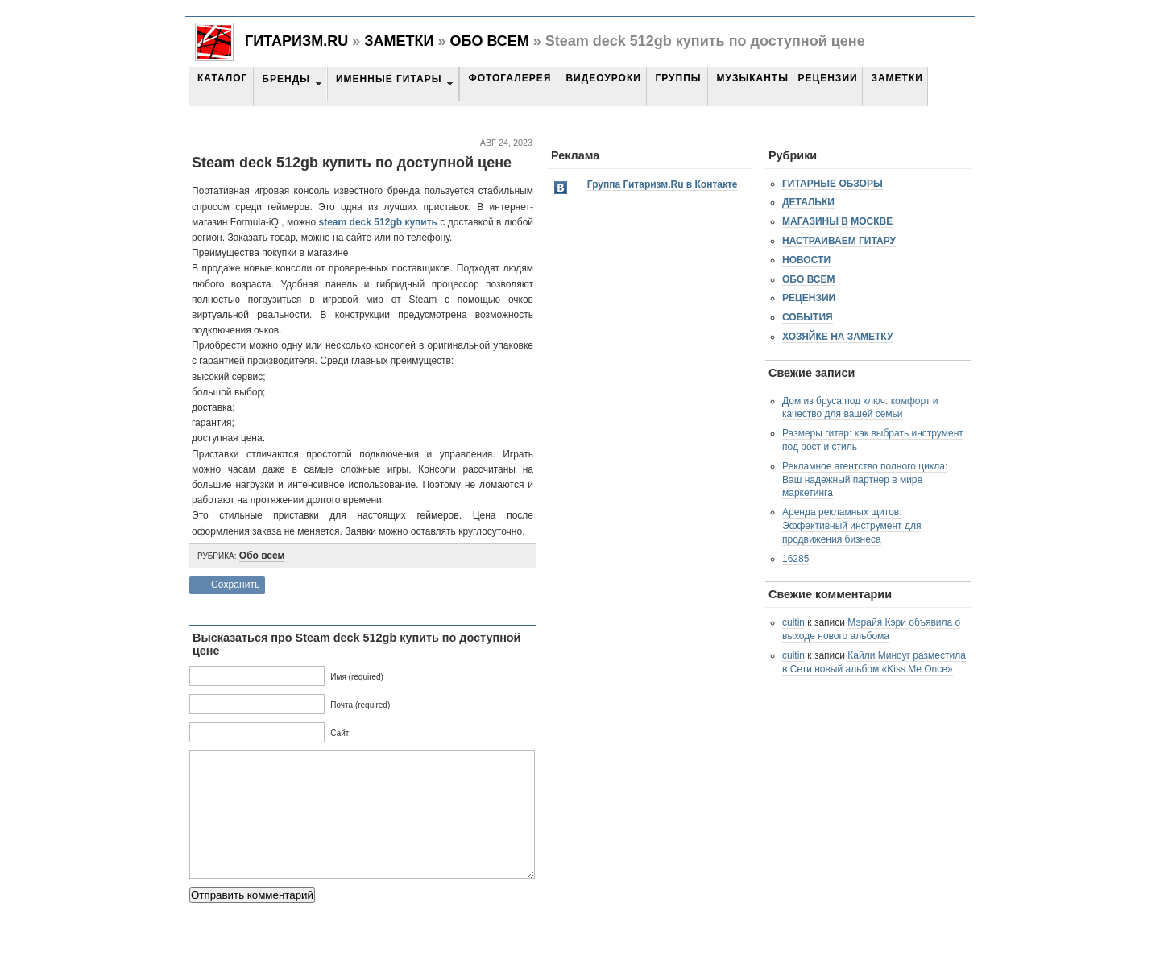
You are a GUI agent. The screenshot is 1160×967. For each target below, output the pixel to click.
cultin (793, 622)
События (807, 317)
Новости (806, 260)
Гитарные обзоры (832, 183)
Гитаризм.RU (296, 41)
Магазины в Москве (837, 221)
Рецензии (827, 78)
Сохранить (235, 584)
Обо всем (489, 41)
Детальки (808, 202)
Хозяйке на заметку (837, 336)
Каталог (222, 78)
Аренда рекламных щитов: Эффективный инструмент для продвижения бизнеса (851, 525)
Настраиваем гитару (839, 240)
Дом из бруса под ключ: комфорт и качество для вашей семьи (860, 407)
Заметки (398, 41)
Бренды (286, 79)
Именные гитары (388, 79)
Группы (678, 78)
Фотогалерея (509, 78)
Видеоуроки (603, 78)
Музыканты (752, 78)
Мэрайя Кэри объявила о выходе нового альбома (871, 629)
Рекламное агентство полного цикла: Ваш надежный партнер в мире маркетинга (864, 480)
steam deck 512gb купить (377, 222)
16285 (795, 558)
